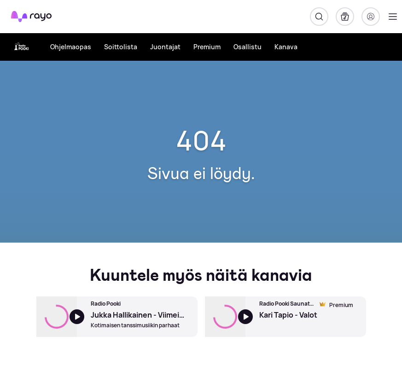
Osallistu (247, 46)
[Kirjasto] (345, 16)
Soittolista (120, 46)
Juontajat (165, 46)
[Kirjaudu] (370, 16)
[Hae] (319, 16)
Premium (207, 46)
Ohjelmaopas (70, 46)
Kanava (285, 46)
